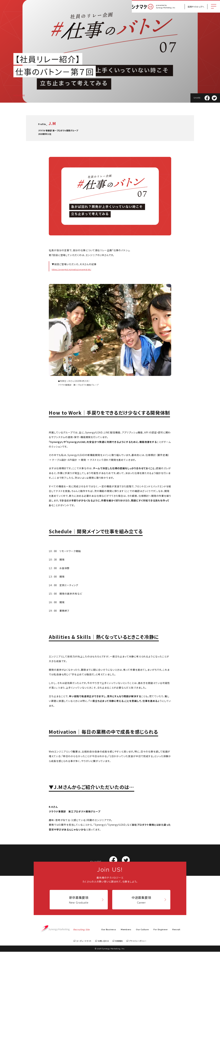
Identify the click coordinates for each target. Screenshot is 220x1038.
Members (126, 1016)
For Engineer (160, 1016)
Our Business (108, 1016)
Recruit (176, 1016)
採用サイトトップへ (196, 6)
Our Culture (142, 1016)
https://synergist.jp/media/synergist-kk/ (71, 269)
